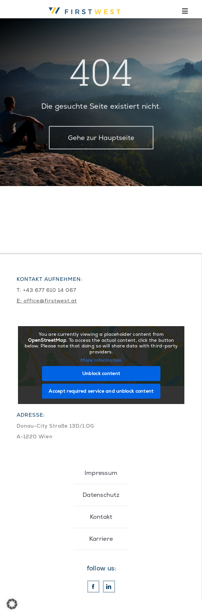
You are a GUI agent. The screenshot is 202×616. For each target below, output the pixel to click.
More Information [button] (101, 360)
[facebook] (93, 586)
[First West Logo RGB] (85, 6)
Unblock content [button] (101, 373)
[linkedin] (109, 586)
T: (20, 290)
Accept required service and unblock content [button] (101, 391)
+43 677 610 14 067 (49, 290)
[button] (12, 604)
